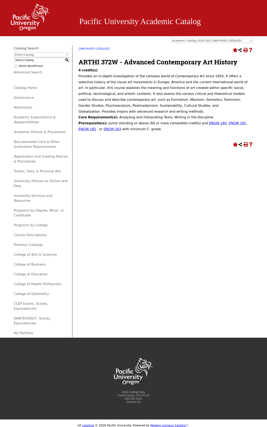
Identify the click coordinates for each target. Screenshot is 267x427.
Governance (24, 98)
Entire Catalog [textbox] (24, 54)
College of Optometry (31, 294)
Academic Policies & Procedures (40, 132)
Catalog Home (25, 88)
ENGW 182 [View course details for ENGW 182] (87, 129)
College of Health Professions (38, 284)
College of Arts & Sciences (35, 255)
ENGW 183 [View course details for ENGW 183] (112, 129)
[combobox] (212, 40)
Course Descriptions (30, 235)
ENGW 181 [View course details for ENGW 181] (237, 123)
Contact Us (133, 401)
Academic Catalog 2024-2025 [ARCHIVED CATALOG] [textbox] (207, 40)
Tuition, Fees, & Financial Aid (37, 171)
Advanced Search (28, 72)
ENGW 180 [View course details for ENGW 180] (217, 123)
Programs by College (31, 225)
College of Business (30, 264)
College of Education (31, 274)
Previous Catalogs (28, 245)
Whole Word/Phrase (31, 66)
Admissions (23, 107)
